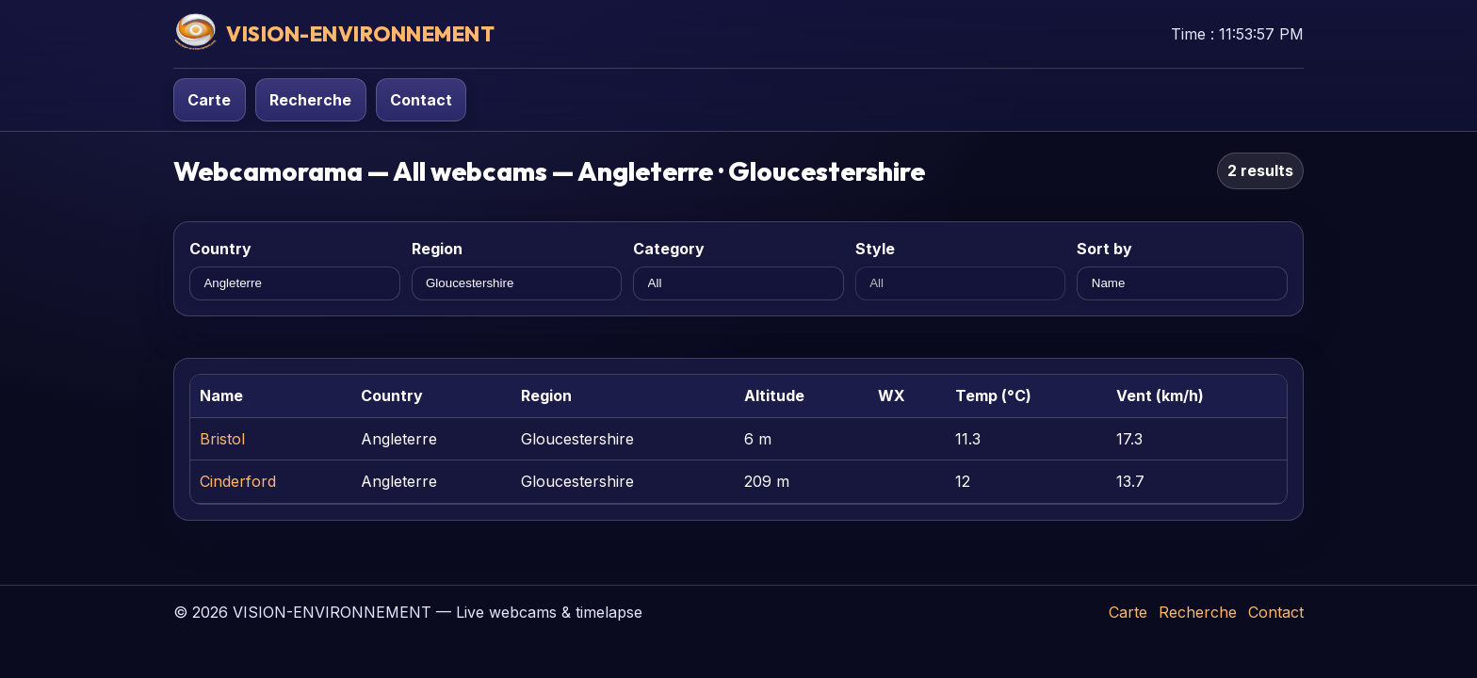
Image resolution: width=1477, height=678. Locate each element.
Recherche (310, 99)
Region (437, 248)
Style (875, 248)
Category (669, 248)
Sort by (1104, 248)
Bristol (222, 438)
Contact (421, 99)
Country (220, 248)
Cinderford (238, 481)
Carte (209, 99)
